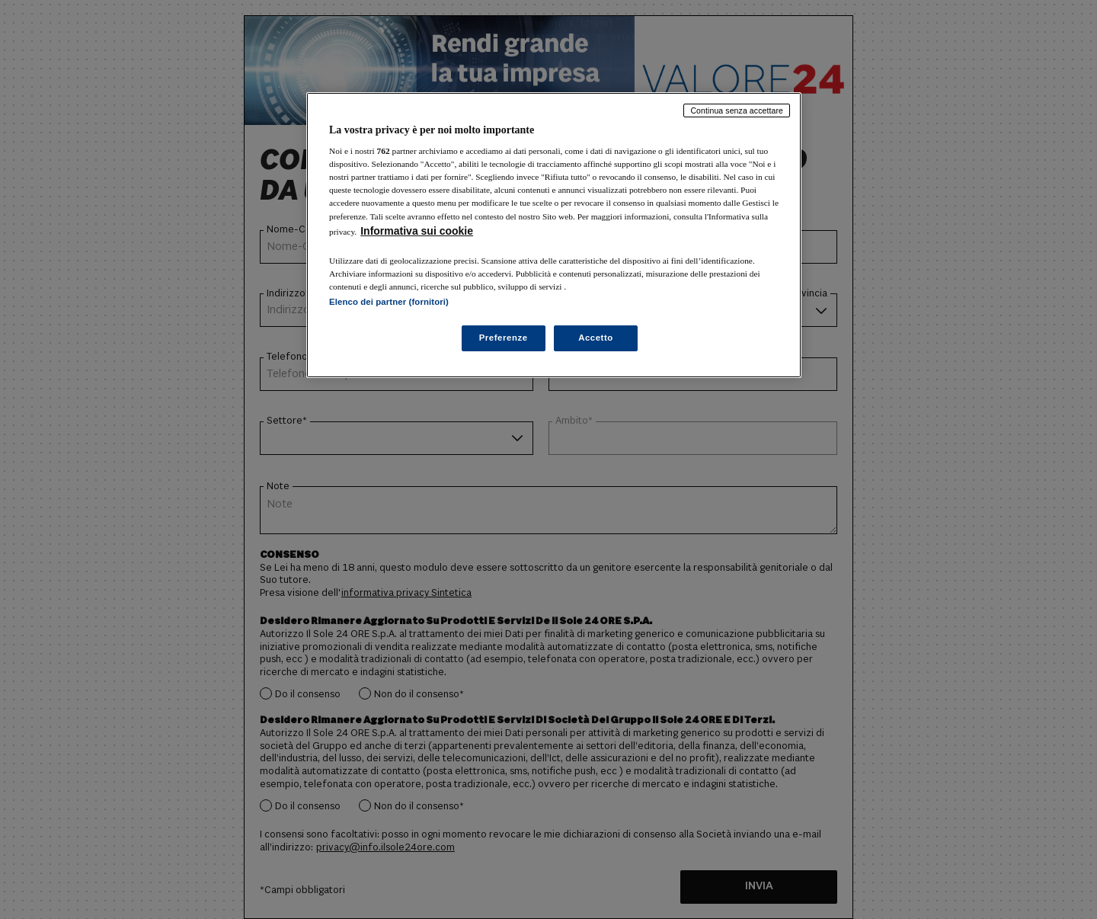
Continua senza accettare (736, 110)
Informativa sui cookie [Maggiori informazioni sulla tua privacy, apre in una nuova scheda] (416, 231)
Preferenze (503, 337)
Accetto (595, 337)
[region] (553, 235)
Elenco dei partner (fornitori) (389, 301)
